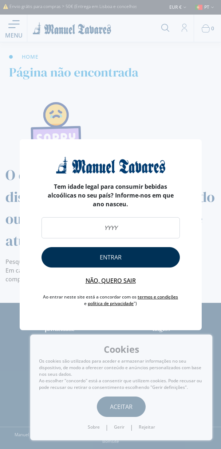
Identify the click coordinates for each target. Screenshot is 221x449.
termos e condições (158, 297)
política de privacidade (111, 303)
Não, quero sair (111, 281)
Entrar (111, 257)
